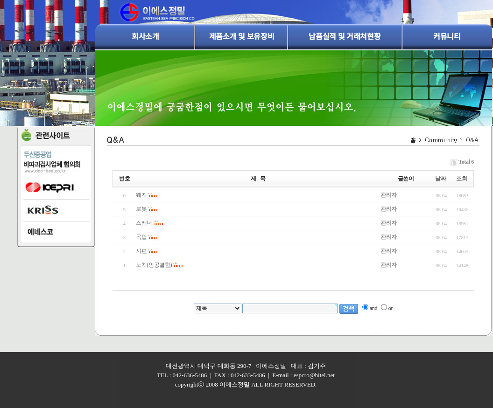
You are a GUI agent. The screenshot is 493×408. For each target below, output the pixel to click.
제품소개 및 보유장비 (241, 35)
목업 (141, 237)
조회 (461, 178)
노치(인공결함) (154, 265)
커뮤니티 (447, 35)
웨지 (141, 195)
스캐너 (144, 223)
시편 (141, 251)
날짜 (440, 178)
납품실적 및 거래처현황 (344, 35)
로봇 (141, 209)
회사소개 (145, 35)
